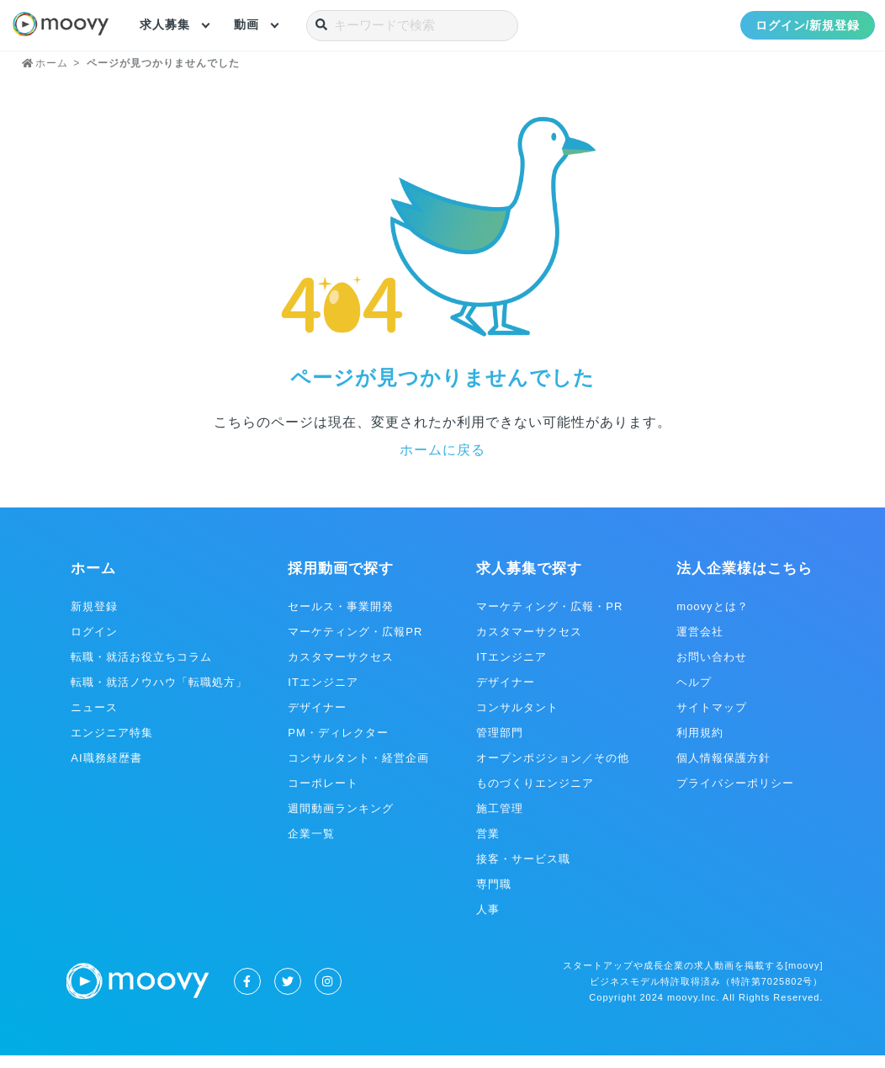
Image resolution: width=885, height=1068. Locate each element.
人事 (488, 922)
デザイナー (317, 720)
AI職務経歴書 (106, 770)
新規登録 (94, 619)
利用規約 (699, 745)
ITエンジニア (323, 694)
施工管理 (499, 821)
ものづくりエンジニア (535, 795)
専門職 (493, 896)
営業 (488, 846)
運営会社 (699, 644)
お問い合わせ (711, 669)
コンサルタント (517, 720)
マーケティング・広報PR (355, 644)
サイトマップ (711, 720)
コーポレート (323, 795)
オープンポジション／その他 (552, 770)
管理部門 (499, 745)
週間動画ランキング (341, 821)
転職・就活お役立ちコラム (141, 669)
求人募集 (165, 25)
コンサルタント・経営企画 (358, 770)
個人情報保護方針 (723, 770)
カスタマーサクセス (341, 669)
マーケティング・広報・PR (549, 619)
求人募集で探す (529, 581)
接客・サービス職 (523, 871)
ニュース (94, 720)
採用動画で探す (341, 581)
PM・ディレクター (338, 745)
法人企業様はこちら (744, 581)
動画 (246, 25)
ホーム (93, 581)
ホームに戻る (442, 462)
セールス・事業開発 (341, 619)
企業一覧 (311, 846)
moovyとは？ (712, 619)
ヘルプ (694, 694)
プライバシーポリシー (735, 795)
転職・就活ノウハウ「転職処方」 (159, 694)
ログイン (94, 644)
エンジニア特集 (112, 745)
